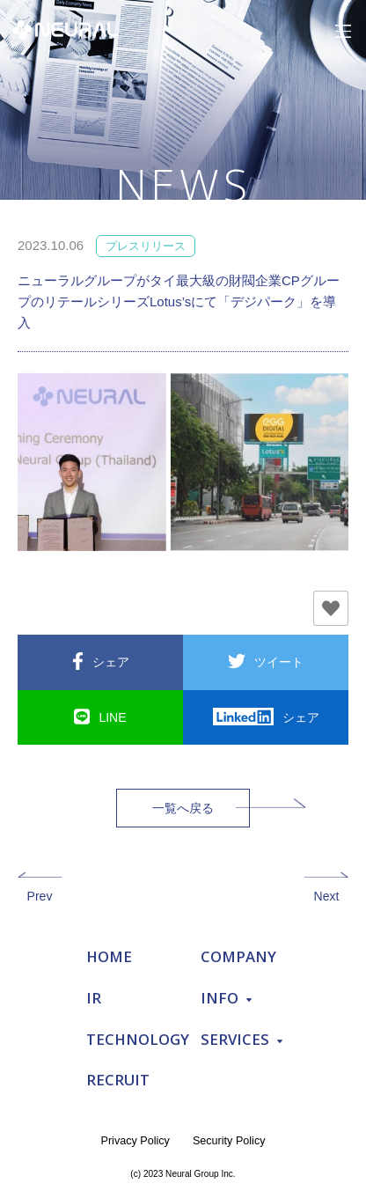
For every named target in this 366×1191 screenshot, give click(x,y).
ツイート (279, 662)
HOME (109, 956)
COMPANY (238, 956)
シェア (110, 662)
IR (93, 998)
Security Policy (229, 1141)
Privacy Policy (135, 1141)
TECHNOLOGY (137, 1039)
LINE (112, 717)
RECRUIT (118, 1080)
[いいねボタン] (331, 608)
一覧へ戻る (183, 808)
